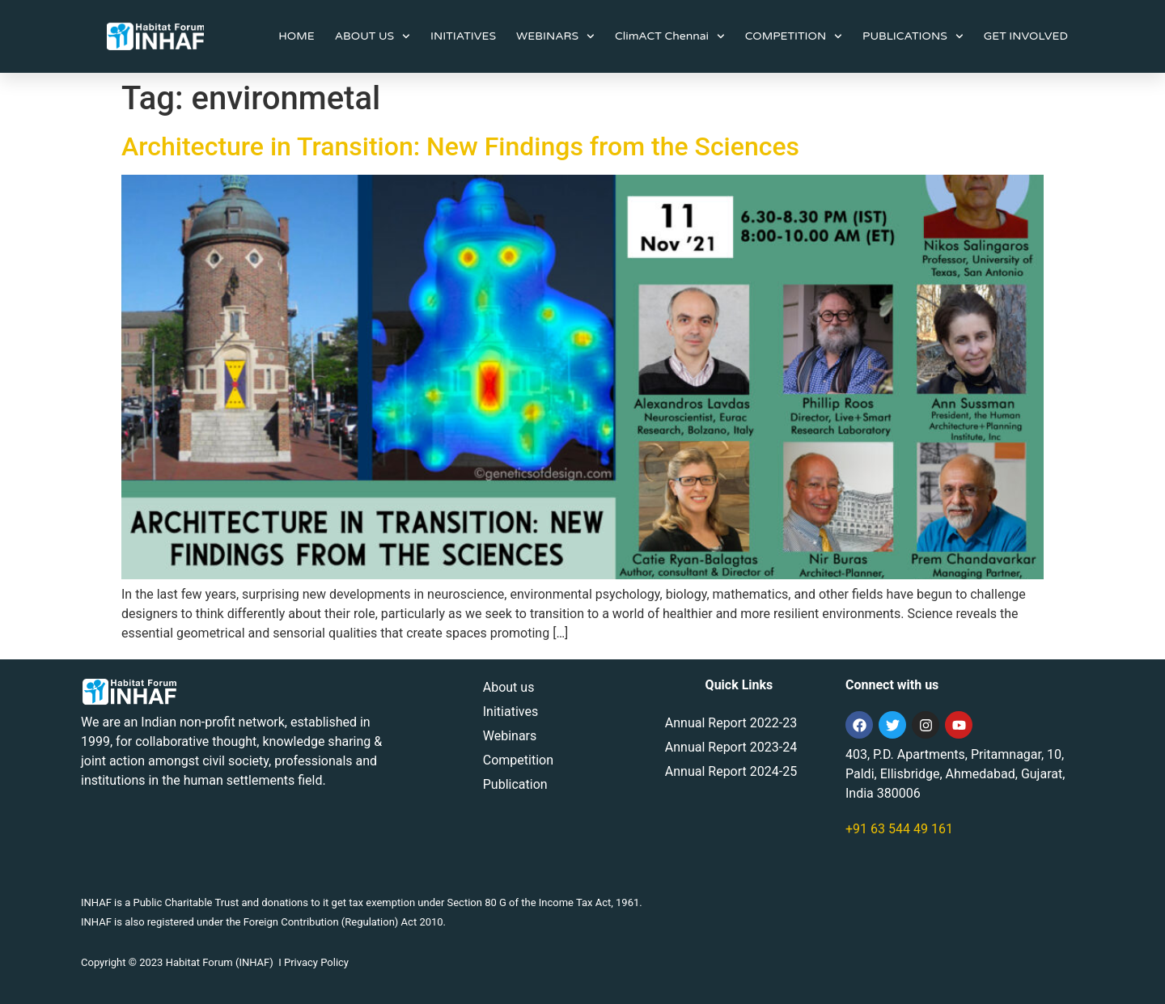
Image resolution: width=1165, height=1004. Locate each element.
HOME (296, 36)
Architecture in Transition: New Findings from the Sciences (460, 146)
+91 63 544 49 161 (899, 829)
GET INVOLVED (1026, 36)
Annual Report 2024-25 (731, 771)
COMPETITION (793, 36)
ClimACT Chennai (670, 36)
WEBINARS (555, 36)
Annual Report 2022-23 (731, 723)
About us (509, 687)
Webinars (510, 735)
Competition (518, 760)
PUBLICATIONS (913, 36)
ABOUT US (372, 36)
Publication (515, 784)
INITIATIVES (463, 36)
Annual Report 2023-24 (731, 747)
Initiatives (510, 711)
